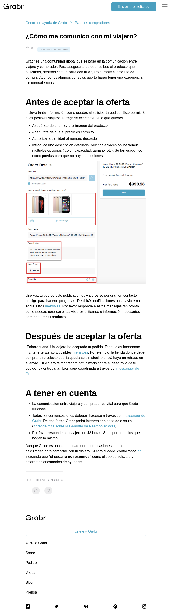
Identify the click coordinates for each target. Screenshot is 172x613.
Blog (29, 582)
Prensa (31, 592)
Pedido (31, 563)
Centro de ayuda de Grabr (46, 23)
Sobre (30, 553)
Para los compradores (92, 23)
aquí (141, 451)
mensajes (52, 306)
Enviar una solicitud (133, 7)
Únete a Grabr (86, 531)
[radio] (36, 490)
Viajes (30, 572)
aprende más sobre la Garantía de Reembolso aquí (74, 426)
